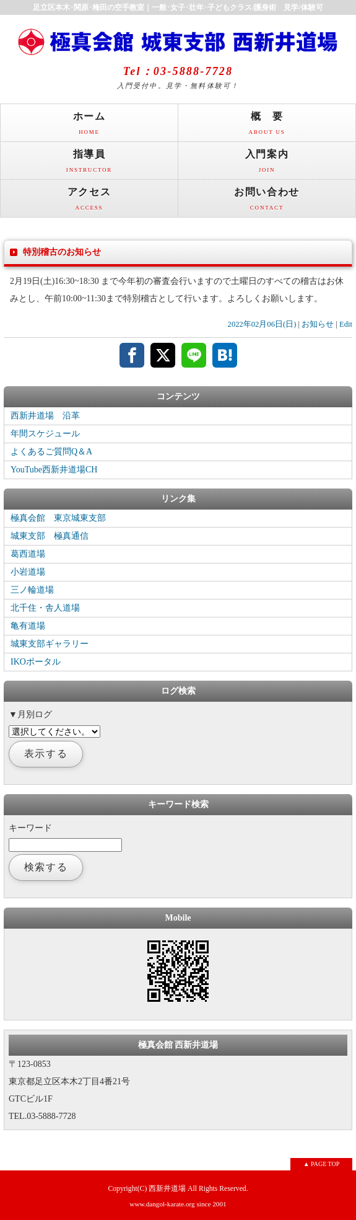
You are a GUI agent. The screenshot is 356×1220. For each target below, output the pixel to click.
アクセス (89, 202)
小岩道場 (28, 572)
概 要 (266, 126)
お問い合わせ (266, 202)
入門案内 (266, 164)
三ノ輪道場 (32, 590)
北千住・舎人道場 (45, 607)
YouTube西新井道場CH (54, 469)
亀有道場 (28, 625)
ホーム (89, 126)
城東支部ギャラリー (50, 643)
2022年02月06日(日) (262, 324)
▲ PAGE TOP (321, 1163)
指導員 (89, 164)
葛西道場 (28, 554)
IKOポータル (36, 661)
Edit (345, 324)
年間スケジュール (45, 433)
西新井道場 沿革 (45, 415)
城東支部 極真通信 (50, 536)
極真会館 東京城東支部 (58, 518)
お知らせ (318, 324)
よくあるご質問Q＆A (51, 451)
